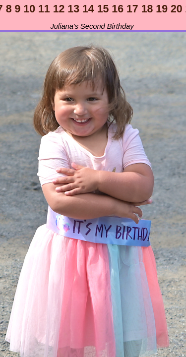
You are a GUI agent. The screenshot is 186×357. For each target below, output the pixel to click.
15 (103, 9)
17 (132, 9)
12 (59, 9)
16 (118, 9)
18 (147, 9)
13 (73, 9)
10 (29, 9)
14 (88, 9)
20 (177, 9)
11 (44, 9)
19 (162, 9)
